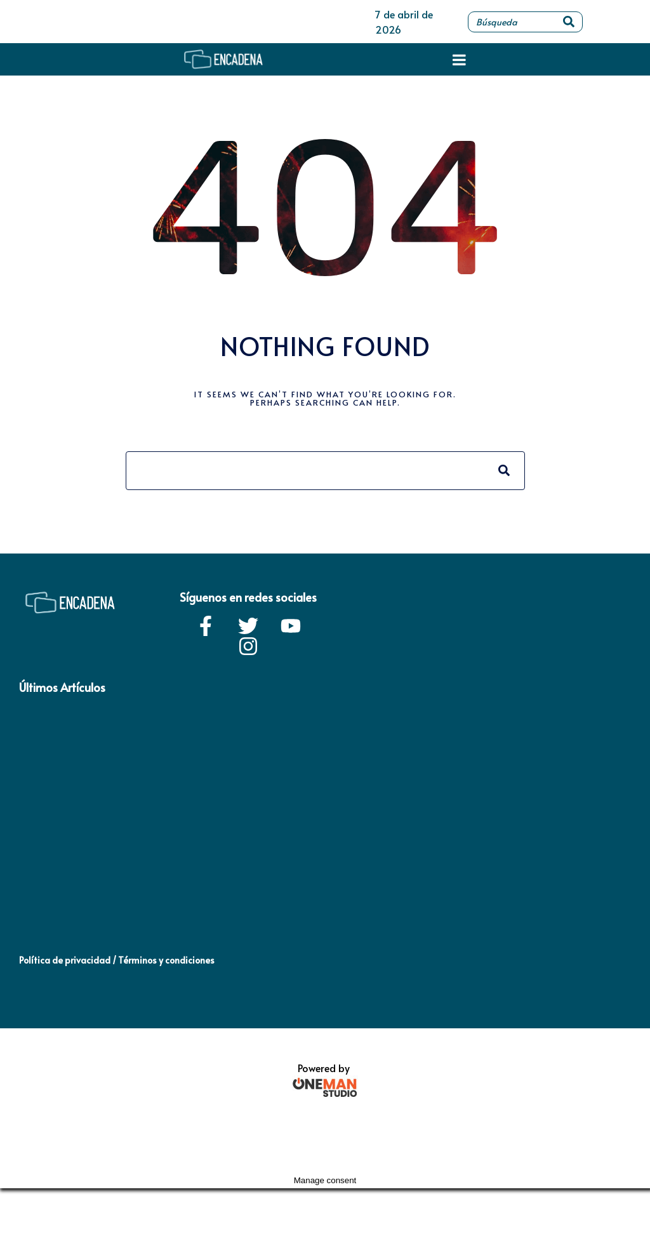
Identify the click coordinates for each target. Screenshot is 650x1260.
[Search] (568, 22)
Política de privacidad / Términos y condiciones (117, 960)
